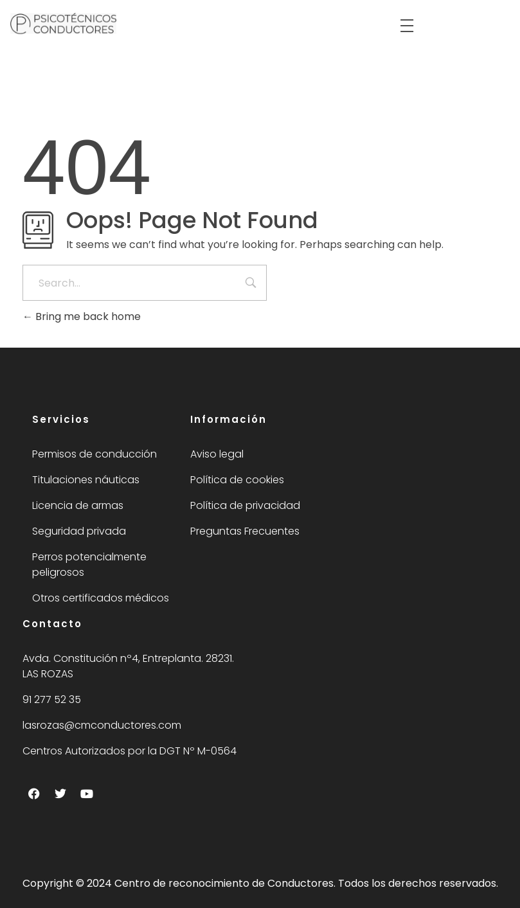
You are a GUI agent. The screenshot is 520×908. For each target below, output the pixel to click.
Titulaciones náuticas (85, 479)
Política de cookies (237, 479)
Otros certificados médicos (100, 598)
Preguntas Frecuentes (245, 531)
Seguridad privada (79, 531)
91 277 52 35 (51, 699)
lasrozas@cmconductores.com (101, 725)
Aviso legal (217, 454)
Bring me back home (81, 316)
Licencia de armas (77, 505)
